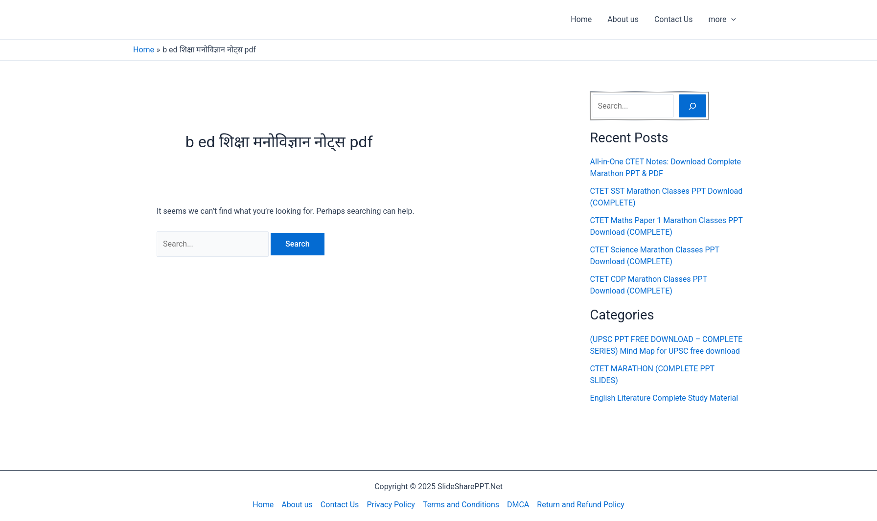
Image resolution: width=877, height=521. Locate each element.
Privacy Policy (391, 504)
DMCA (518, 504)
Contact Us (673, 19)
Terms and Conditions (461, 504)
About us (623, 19)
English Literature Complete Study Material (664, 398)
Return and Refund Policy (580, 504)
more (722, 19)
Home (581, 19)
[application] (731, 19)
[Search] (692, 105)
